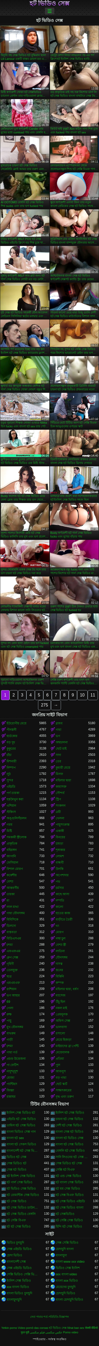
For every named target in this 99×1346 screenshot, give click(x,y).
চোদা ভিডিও (14, 1255)
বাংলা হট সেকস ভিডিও (21, 1144)
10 (82, 695)
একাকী (60, 831)
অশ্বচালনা (62, 742)
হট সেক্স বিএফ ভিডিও (70, 1195)
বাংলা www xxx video (70, 1261)
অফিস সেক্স (63, 1021)
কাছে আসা (62, 894)
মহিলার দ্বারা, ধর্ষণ (67, 989)
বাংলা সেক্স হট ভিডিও (69, 1132)
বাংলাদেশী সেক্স (16, 1261)
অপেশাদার (62, 875)
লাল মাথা (12, 907)
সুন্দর (10, 780)
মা (8, 900)
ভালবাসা (61, 1027)
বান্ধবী (60, 862)
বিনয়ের (60, 837)
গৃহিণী (10, 964)
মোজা (10, 1077)
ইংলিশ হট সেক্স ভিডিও (70, 1113)
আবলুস (61, 1071)
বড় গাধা (61, 1077)
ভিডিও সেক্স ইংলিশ (68, 1268)
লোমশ (60, 856)
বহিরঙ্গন (12, 850)
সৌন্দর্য (60, 793)
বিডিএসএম (14, 938)
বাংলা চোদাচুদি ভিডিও (69, 1299)
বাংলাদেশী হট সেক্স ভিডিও (23, 1151)
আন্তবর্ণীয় (13, 888)
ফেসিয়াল (12, 862)
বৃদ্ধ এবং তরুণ (65, 1096)
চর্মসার (60, 888)
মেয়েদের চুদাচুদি (66, 1287)
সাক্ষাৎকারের (64, 1090)
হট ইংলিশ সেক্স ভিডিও (21, 1176)
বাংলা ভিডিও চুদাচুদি (19, 1293)
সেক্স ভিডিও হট (16, 1163)
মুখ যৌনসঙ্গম (15, 1027)
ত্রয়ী (58, 812)
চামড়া (59, 843)
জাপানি (11, 856)
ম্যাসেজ (60, 995)
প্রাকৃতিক (12, 843)
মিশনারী (11, 761)
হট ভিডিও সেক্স (49, 3)
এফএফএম (13, 951)
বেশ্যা (10, 881)
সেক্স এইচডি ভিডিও (19, 1249)
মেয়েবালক (62, 1052)
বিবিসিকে (12, 919)
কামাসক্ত (61, 786)
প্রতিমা (60, 1059)
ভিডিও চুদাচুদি (15, 1243)
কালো (59, 907)
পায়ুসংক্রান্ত (62, 824)
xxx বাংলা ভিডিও (18, 1287)
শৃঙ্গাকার (60, 850)
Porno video (70, 1332)
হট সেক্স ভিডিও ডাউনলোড (23, 1207)
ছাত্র (9, 976)
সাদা (58, 755)
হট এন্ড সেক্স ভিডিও (68, 1176)
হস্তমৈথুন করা (15, 799)
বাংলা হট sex (15, 1138)
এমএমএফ (13, 983)
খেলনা (60, 818)
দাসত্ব (59, 964)
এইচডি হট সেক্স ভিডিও (21, 1119)
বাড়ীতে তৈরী (64, 919)
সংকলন (60, 805)
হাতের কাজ (63, 913)
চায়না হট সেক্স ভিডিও (69, 1119)
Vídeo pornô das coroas (33, 1327)
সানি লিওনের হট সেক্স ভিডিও (72, 1157)
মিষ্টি (9, 831)
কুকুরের (11, 749)
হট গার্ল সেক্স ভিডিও (19, 1182)
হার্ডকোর (12, 736)
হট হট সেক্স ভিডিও (19, 1226)
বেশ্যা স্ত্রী (61, 945)
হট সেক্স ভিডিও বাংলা (69, 1207)
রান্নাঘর (11, 1096)
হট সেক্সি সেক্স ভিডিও (69, 1220)
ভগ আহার (13, 995)
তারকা (11, 894)
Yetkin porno (9, 1327)
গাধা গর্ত (12, 1052)
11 (93, 695)
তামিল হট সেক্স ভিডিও (21, 1125)
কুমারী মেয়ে (63, 767)
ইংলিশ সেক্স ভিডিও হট (21, 1113)
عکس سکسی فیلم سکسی (46, 1332)
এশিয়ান (11, 805)
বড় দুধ (11, 742)
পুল (58, 1065)
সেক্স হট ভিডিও (16, 1169)
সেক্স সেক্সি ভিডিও (67, 1243)
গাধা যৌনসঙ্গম (16, 913)
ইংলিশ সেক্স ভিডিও (19, 1280)
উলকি (59, 869)
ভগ (58, 736)
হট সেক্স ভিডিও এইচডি (70, 1201)
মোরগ (60, 932)
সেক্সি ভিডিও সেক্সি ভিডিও (23, 1274)
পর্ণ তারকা (13, 793)
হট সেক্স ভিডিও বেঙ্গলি (21, 1214)
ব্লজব (59, 723)
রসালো (60, 1033)
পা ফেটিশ (12, 1065)
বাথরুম (11, 1033)
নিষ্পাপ (11, 767)
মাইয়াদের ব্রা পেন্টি (67, 1046)
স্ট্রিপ (58, 799)
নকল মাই (61, 1008)
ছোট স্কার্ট (61, 1084)
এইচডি (11, 786)
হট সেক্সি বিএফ (16, 1220)
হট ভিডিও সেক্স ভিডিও (21, 1188)
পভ (58, 881)
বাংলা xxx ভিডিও (67, 1280)
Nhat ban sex (75, 1327)
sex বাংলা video (66, 1274)
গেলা (10, 1008)
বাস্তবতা (12, 932)
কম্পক (60, 983)
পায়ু (9, 1021)
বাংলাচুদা (61, 1255)
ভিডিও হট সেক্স (16, 1157)
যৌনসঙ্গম (62, 957)
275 (44, 705)
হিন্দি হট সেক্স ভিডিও (69, 1226)
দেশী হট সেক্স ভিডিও (69, 1125)
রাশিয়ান (11, 989)
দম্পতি (60, 900)
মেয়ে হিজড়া (63, 1040)
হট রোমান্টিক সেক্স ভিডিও (23, 1195)
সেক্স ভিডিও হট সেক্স (69, 1163)
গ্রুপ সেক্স (12, 957)
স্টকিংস (11, 812)
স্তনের (59, 970)
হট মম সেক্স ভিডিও (68, 1188)
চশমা (10, 945)
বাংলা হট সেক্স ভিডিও (69, 1144)
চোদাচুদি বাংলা (65, 1249)
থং (57, 926)
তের (58, 761)
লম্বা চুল (60, 938)
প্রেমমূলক (62, 1014)
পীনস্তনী (11, 730)
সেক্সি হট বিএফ (65, 1169)
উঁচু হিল (60, 1002)
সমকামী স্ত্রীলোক (16, 837)
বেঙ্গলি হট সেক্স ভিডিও (70, 1151)
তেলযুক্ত (12, 970)
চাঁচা (9, 755)
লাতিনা (60, 951)
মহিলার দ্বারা (63, 780)
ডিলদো (11, 926)
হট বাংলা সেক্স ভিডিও (69, 1182)
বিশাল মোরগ (15, 869)
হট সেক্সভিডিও (65, 1214)
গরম (9, 824)
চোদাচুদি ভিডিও (65, 1293)
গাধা (58, 730)
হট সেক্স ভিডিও (16, 1201)
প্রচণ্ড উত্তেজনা (16, 1059)
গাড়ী (10, 1040)
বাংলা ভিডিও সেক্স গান (21, 1132)
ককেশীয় (12, 875)
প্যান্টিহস (12, 1084)
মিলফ (59, 774)
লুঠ (9, 774)
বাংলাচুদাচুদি (14, 1299)
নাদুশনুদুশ (12, 1071)
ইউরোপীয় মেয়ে (16, 723)
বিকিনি (60, 976)
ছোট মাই (61, 749)
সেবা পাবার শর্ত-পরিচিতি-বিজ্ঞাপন (49, 1316)
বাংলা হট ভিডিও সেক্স (69, 1138)
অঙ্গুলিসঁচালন (16, 818)
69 (8, 1002)
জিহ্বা (10, 1090)
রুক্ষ (9, 1014)
